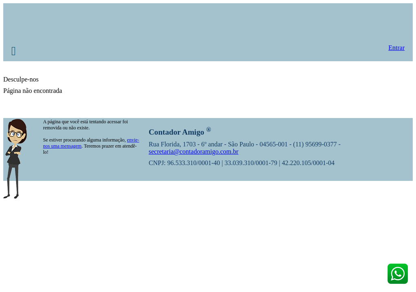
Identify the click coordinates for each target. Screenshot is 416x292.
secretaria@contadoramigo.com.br (193, 151)
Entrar (396, 47)
